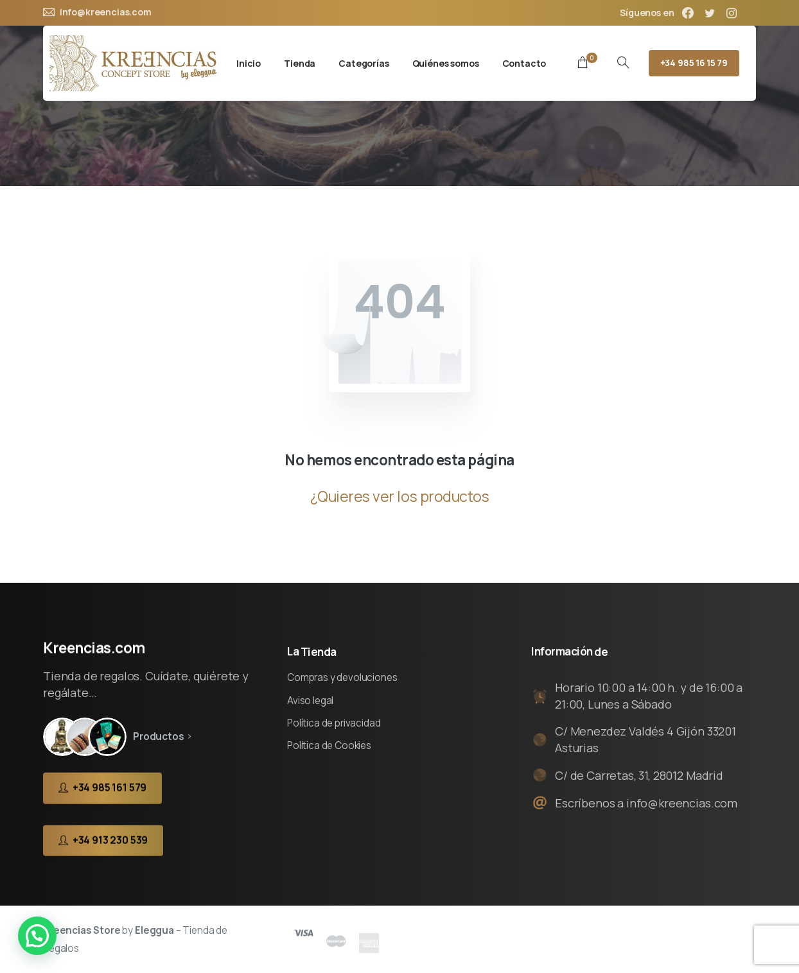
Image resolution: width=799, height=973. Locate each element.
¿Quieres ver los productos (399, 496)
